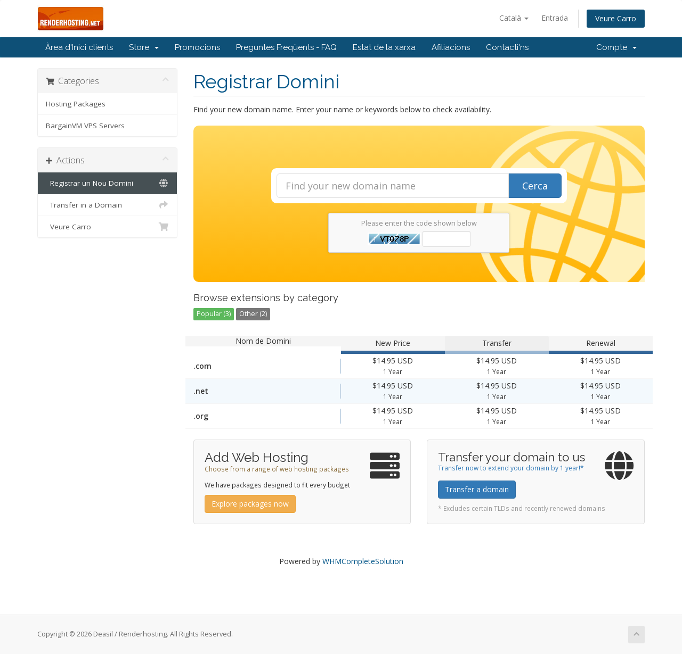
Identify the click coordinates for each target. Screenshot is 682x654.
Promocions (197, 47)
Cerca (535, 185)
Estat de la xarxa (384, 47)
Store (144, 47)
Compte (616, 47)
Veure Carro (615, 18)
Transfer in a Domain (107, 204)
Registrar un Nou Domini (107, 183)
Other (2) (253, 313)
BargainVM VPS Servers (85, 125)
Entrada (554, 18)
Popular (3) (214, 313)
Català (514, 18)
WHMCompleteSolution (362, 561)
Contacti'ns (507, 47)
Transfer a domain (477, 489)
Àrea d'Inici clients (79, 47)
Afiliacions (451, 47)
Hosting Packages (75, 104)
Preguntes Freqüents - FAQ (286, 47)
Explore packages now (250, 504)
